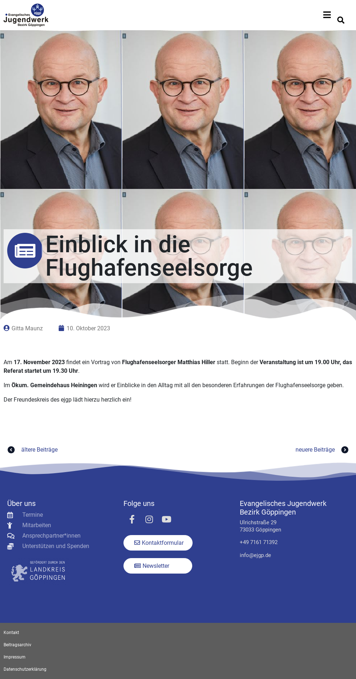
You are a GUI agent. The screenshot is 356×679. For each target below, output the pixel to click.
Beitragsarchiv (17, 644)
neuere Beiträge (323, 450)
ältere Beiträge (31, 450)
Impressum (15, 657)
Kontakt (11, 632)
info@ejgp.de (255, 555)
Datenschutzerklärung (25, 669)
